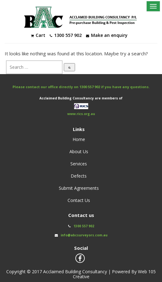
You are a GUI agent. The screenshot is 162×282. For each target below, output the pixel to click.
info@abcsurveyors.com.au (84, 235)
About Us (78, 151)
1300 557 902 (89, 86)
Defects (79, 176)
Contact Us (79, 200)
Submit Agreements (79, 188)
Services (78, 164)
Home (79, 139)
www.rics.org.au (81, 114)
